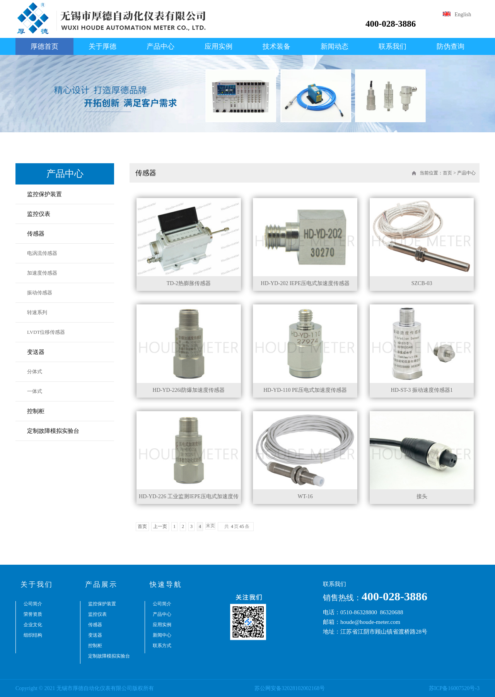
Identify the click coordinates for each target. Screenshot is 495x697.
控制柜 (35, 411)
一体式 (34, 391)
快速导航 (166, 584)
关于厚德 (102, 46)
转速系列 (37, 312)
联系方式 (162, 645)
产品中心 (160, 46)
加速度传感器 (42, 273)
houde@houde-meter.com (370, 622)
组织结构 (33, 635)
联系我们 (392, 46)
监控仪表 (38, 214)
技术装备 (276, 46)
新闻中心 (162, 635)
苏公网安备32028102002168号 (289, 688)
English (457, 14)
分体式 (34, 371)
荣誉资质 (33, 614)
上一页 (160, 526)
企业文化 (33, 624)
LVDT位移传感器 (46, 332)
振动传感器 (39, 293)
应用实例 (218, 46)
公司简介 (33, 603)
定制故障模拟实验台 (53, 431)
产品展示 (101, 584)
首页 (447, 173)
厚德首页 (44, 46)
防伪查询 (450, 46)
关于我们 (36, 584)
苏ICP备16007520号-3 (454, 688)
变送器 (35, 352)
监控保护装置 (44, 194)
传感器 (35, 234)
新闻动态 (334, 46)
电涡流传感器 (42, 253)
